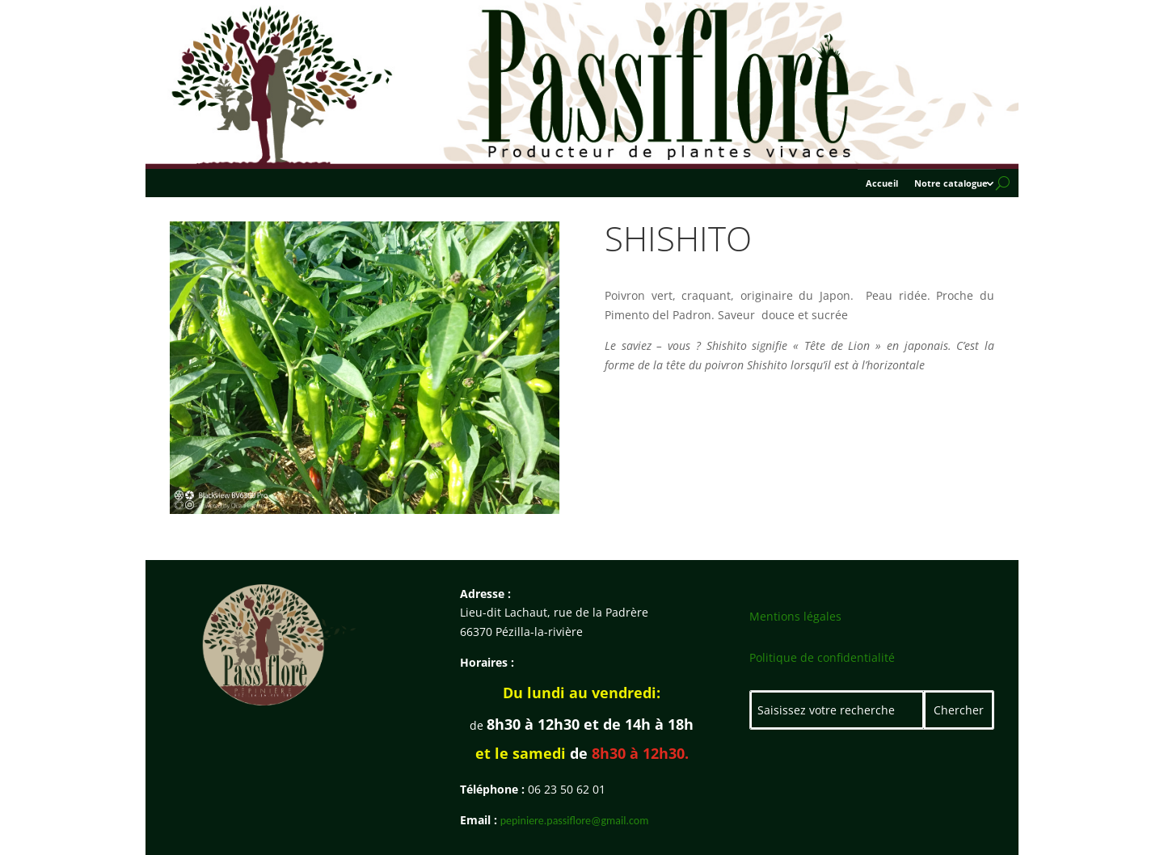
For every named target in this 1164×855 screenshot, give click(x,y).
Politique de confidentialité (822, 657)
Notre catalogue (951, 183)
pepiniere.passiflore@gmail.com (574, 821)
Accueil (882, 183)
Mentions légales (795, 616)
